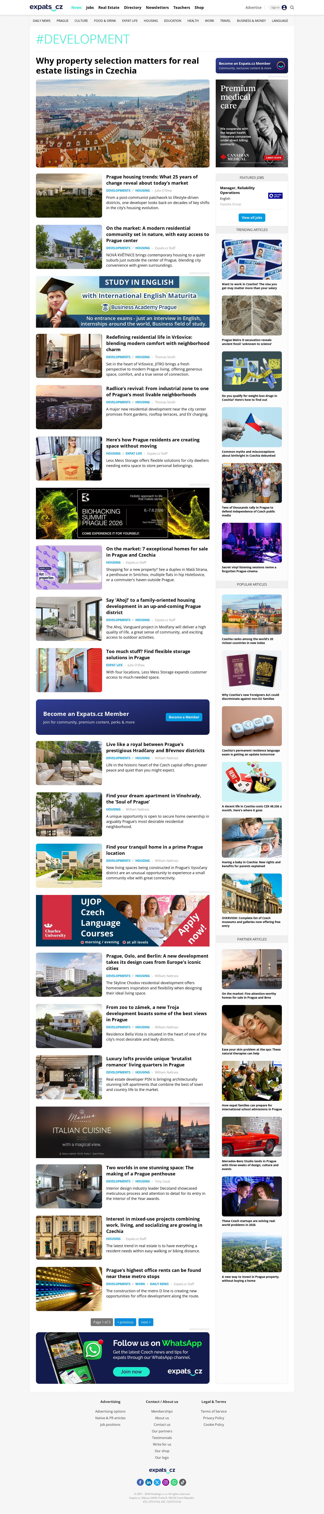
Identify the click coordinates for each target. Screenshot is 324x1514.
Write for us (162, 1444)
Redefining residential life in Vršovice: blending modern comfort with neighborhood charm (158, 343)
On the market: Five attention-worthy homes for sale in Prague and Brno (249, 995)
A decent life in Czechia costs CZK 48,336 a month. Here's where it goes (252, 808)
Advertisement (278, 76)
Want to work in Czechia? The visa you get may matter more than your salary (249, 286)
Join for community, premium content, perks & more (89, 722)
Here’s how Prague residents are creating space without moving (152, 442)
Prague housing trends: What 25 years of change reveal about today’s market (152, 180)
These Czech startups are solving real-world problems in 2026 (249, 1223)
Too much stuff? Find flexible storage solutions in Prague (148, 654)
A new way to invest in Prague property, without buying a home (250, 1279)
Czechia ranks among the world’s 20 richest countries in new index (247, 641)
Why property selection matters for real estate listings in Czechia (117, 65)
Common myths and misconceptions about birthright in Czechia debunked (248, 453)
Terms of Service (214, 1411)
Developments (118, 190)
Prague (62, 21)
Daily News (41, 21)
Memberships (162, 1411)
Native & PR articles (110, 1418)
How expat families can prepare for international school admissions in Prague (252, 1107)
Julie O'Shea (163, 190)
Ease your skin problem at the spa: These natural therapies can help (251, 1051)
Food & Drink (105, 21)
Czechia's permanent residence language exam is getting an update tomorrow (251, 752)
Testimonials (162, 1437)
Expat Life (130, 21)
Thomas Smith (165, 357)
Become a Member (184, 717)
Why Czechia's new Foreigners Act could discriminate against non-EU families (250, 697)
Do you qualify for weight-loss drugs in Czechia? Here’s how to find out (249, 398)
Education (172, 21)
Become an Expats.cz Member (86, 714)
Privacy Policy (213, 1418)
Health (193, 21)
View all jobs (252, 217)
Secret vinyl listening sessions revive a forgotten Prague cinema (249, 569)
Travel (225, 21)
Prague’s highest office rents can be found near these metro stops (153, 1273)
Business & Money (251, 21)
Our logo (162, 1457)
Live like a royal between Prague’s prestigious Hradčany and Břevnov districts (155, 747)
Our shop (162, 1451)
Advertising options (110, 1411)
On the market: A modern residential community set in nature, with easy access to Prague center (157, 234)
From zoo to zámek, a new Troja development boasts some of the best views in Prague (156, 1013)
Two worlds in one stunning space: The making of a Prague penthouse (150, 1170)
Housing (151, 21)
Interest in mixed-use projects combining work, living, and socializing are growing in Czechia (154, 1225)
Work (209, 21)
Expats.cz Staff (165, 248)
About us (162, 1418)
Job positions (110, 1424)
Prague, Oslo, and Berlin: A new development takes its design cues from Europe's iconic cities (157, 962)
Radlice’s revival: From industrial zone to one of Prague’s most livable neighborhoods (157, 391)
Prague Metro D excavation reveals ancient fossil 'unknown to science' (247, 342)
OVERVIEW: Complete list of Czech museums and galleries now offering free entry (251, 922)
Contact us (162, 1424)
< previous (125, 1322)
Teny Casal (162, 1181)
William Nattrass (166, 758)
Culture (81, 21)
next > (146, 1322)
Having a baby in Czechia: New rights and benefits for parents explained (251, 864)
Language (280, 21)
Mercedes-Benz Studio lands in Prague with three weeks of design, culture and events (250, 1165)
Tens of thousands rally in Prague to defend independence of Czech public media (248, 511)
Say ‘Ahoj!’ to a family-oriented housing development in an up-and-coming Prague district (153, 606)
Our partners (162, 1431)
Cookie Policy (214, 1424)
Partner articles (252, 939)
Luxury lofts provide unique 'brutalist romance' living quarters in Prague (149, 1061)
